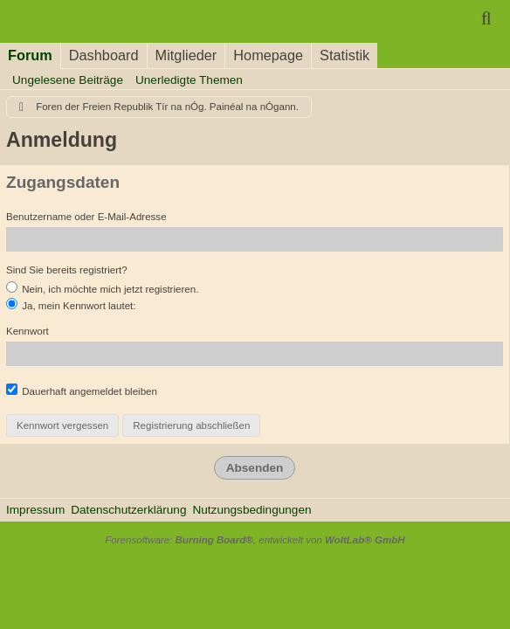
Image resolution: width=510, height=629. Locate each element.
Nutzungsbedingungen (251, 509)
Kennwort (27, 331)
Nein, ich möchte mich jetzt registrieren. (102, 287)
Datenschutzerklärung (128, 509)
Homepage (268, 55)
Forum (30, 55)
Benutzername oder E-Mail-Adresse (86, 216)
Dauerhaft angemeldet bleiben (81, 390)
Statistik (344, 55)
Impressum (35, 509)
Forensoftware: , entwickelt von (254, 540)
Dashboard (104, 55)
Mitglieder (186, 55)
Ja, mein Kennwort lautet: (71, 304)
